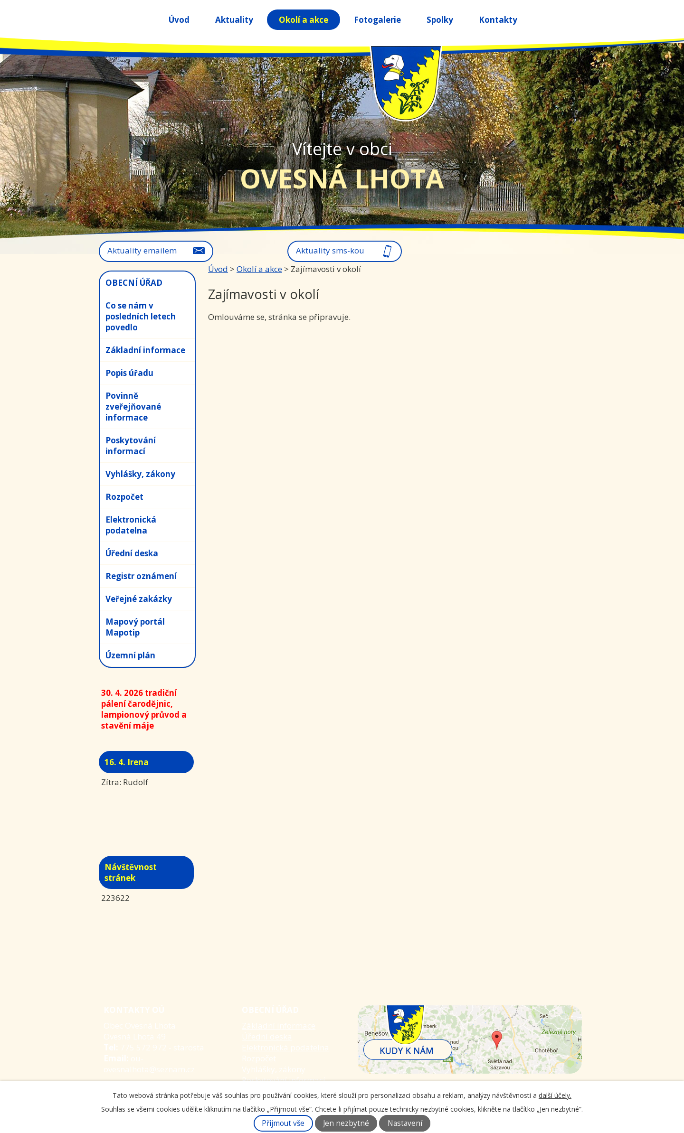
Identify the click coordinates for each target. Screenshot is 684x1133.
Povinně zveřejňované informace (133, 406)
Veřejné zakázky (138, 598)
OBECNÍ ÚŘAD (133, 282)
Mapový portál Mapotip (135, 627)
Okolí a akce (303, 19)
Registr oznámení (141, 576)
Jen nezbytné (346, 1123)
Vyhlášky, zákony (140, 473)
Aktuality (234, 19)
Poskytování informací (130, 446)
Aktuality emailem (142, 250)
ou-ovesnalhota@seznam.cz (149, 1064)
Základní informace (145, 350)
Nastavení (405, 1123)
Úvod (179, 19)
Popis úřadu (129, 372)
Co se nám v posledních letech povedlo (140, 316)
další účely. (555, 1095)
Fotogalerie (377, 19)
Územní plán (130, 655)
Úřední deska (131, 553)
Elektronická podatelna (130, 525)
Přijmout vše (283, 1123)
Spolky (440, 19)
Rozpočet (124, 496)
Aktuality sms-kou (330, 250)
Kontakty (498, 19)
